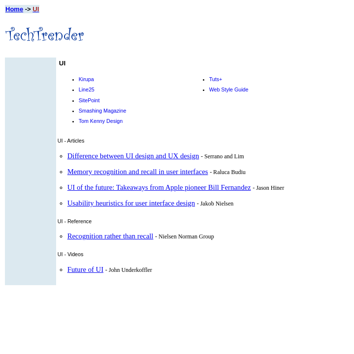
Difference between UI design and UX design (133, 156)
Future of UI (85, 269)
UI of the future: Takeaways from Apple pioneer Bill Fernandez (159, 187)
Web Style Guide (229, 89)
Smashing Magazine (103, 111)
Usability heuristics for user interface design (131, 203)
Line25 (87, 89)
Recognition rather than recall (110, 236)
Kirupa (86, 79)
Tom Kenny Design (101, 121)
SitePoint (89, 100)
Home (14, 9)
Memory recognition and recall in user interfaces (137, 172)
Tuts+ (216, 79)
